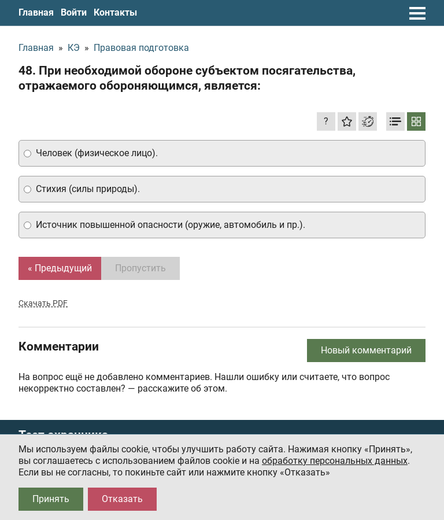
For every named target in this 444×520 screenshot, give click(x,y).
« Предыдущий (60, 268)
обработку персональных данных (335, 460)
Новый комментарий (366, 350)
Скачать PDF (43, 303)
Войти (74, 12)
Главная (36, 12)
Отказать (122, 498)
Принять (50, 498)
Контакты (115, 12)
